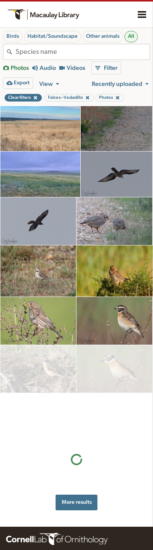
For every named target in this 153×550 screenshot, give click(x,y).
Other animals (103, 36)
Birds (12, 36)
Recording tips (99, 522)
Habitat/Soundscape (52, 36)
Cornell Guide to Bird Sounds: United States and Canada (36, 523)
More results (77, 406)
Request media (99, 537)
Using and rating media (109, 529)
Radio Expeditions (26, 537)
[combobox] (83, 52)
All (131, 36)
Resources (98, 497)
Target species (99, 545)
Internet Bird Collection (32, 545)
